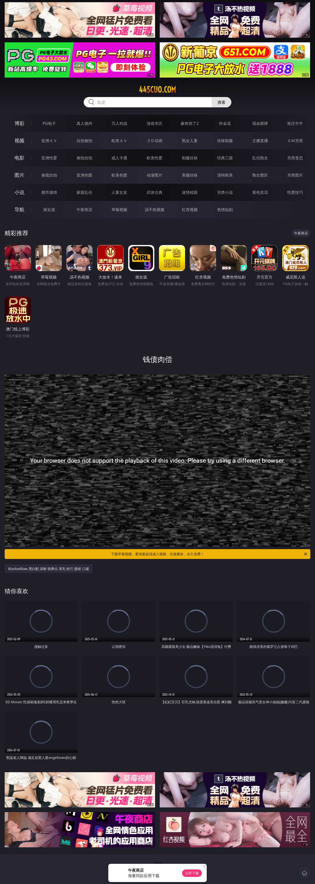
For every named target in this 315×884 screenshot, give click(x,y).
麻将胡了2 (190, 123)
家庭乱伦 (84, 192)
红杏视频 (190, 209)
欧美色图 (119, 175)
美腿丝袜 (190, 175)
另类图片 (295, 175)
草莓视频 (119, 209)
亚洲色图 (84, 175)
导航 (19, 209)
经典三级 (225, 158)
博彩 (19, 123)
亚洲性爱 (49, 158)
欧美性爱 (154, 158)
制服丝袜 (190, 158)
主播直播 (260, 140)
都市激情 (49, 192)
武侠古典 (154, 192)
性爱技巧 (295, 192)
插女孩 (49, 209)
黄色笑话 (260, 192)
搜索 (221, 102)
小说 (19, 192)
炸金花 (225, 123)
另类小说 (225, 192)
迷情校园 (190, 192)
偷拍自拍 (84, 158)
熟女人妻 (190, 140)
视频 (19, 140)
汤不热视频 (154, 209)
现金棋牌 (260, 123)
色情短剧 (225, 209)
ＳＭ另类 (295, 140)
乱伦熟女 (260, 158)
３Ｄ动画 (154, 140)
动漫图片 (154, 175)
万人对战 (119, 123)
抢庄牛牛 (295, 123)
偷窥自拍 (49, 175)
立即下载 (192, 873)
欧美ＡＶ (119, 140)
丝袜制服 (225, 140)
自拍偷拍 (84, 140)
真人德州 (84, 123)
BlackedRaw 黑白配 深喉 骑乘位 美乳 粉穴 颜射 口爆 (48, 568)
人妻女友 (119, 192)
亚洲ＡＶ (49, 140)
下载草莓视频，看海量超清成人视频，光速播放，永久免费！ (209, 554)
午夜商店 (84, 209)
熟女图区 (260, 175)
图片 (19, 175)
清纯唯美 (225, 175)
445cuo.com (157, 90)
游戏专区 (154, 123)
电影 (19, 157)
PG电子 (49, 123)
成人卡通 (119, 158)
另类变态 (295, 158)
